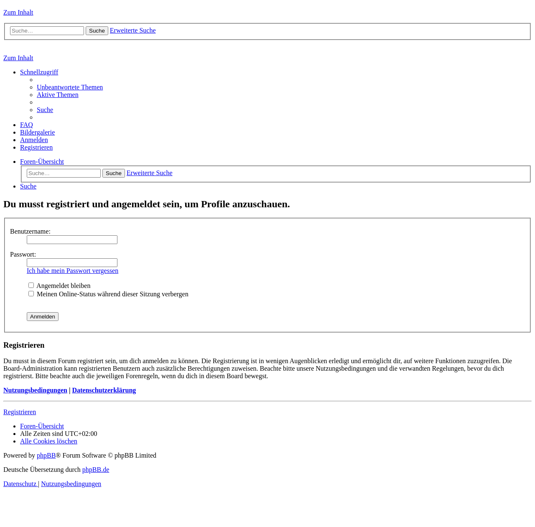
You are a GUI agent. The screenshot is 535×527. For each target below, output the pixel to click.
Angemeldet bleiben (59, 285)
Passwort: (23, 254)
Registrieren (19, 411)
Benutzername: (30, 231)
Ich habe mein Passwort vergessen (72, 270)
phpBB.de (95, 469)
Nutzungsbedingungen (35, 390)
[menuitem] (70, 87)
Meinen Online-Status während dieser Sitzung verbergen (108, 294)
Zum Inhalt (18, 12)
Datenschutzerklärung (104, 390)
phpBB (46, 455)
